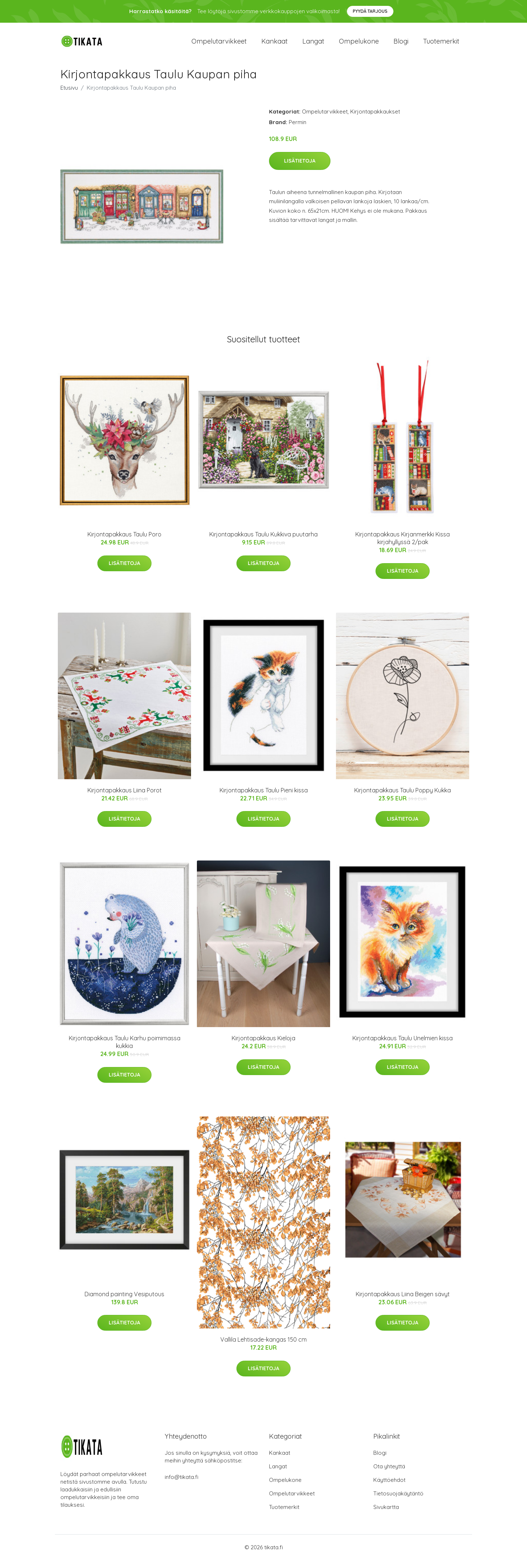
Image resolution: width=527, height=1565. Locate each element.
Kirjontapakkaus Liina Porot (124, 795)
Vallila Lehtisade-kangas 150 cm (263, 1344)
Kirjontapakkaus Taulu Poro (124, 539)
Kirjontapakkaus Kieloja (263, 1043)
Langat (313, 44)
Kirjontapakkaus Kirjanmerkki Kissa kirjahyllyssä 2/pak (402, 543)
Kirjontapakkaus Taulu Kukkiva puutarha (263, 539)
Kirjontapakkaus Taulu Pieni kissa (264, 795)
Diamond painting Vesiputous (124, 1299)
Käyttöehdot (389, 1485)
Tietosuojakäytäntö (398, 1498)
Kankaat (274, 44)
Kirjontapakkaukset (375, 116)
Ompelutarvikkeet (219, 44)
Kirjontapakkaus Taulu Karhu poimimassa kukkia (124, 1047)
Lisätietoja (299, 166)
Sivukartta (386, 1512)
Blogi (400, 44)
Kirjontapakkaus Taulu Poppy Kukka (402, 795)
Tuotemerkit (441, 44)
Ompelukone (359, 44)
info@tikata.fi (181, 1482)
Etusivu (69, 92)
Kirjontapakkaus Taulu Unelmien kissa (402, 1043)
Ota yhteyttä (389, 1471)
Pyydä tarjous (370, 11)
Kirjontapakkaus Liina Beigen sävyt (403, 1299)
